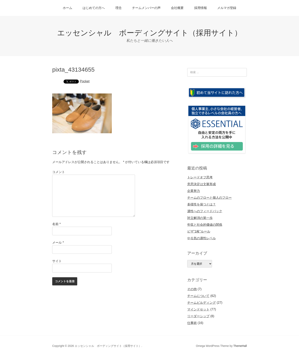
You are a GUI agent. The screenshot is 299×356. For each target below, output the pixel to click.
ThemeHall (240, 345)
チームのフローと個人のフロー (209, 197)
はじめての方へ (94, 8)
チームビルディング (201, 302)
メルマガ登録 (226, 8)
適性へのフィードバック (204, 211)
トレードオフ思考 (200, 177)
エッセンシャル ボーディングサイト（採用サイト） (149, 33)
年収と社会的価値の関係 (204, 224)
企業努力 (193, 191)
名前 (56, 224)
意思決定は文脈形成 (201, 184)
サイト (57, 261)
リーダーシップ (198, 316)
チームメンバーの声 (146, 8)
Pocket (85, 81)
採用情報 (200, 8)
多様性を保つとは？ (201, 204)
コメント (58, 172)
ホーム (67, 8)
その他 (192, 289)
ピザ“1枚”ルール (198, 231)
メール (58, 242)
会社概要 (177, 8)
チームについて (198, 296)
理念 (118, 8)
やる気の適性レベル (201, 238)
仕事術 (192, 323)
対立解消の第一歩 (200, 218)
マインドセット (198, 309)
